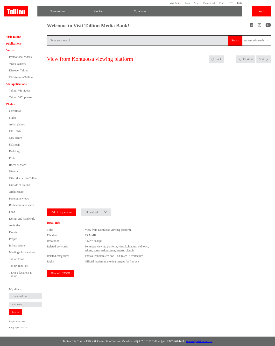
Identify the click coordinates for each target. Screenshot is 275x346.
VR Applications (16, 84)
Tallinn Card (16, 259)
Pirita (12, 158)
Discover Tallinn (18, 70)
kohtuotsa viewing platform (101, 246)
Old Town (15, 131)
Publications (13, 43)
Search (235, 40)
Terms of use (57, 11)
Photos (10, 104)
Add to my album (61, 212)
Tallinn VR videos (19, 90)
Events (13, 232)
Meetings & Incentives (22, 252)
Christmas (15, 111)
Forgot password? (18, 327)
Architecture (16, 191)
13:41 (221, 3)
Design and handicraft (22, 218)
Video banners (17, 63)
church (130, 250)
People (13, 239)
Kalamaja (14, 144)
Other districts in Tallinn (23, 178)
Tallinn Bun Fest (18, 266)
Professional (209, 3)
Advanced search (256, 41)
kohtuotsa (131, 246)
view (121, 246)
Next (261, 59)
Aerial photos (17, 124)
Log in (261, 11)
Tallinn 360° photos (20, 97)
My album (140, 11)
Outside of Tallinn (19, 185)
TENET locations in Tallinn (20, 274)
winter (88, 250)
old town (143, 246)
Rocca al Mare (17, 165)
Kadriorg (14, 151)
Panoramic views (19, 198)
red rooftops (108, 250)
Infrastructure (17, 245)
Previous (248, 59)
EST (231, 3)
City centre (15, 137)
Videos (10, 50)
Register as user (17, 321)
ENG (239, 3)
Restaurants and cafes (21, 205)
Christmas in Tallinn (21, 77)
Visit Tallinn (175, 3)
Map (187, 3)
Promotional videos (20, 57)
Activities (15, 225)
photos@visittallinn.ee (199, 341)
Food (12, 212)
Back (219, 59)
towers (120, 250)
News (196, 3)
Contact (98, 11)
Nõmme (14, 171)
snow (97, 250)
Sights (12, 117)
